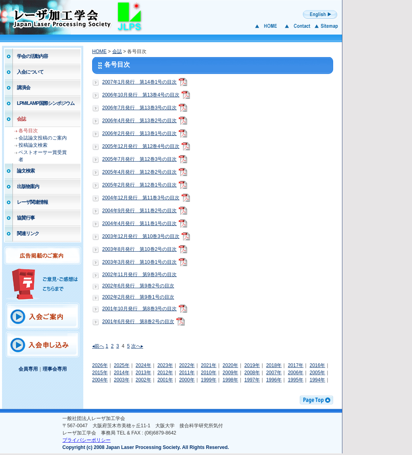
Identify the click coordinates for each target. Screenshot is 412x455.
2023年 (165, 365)
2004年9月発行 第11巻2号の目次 (139, 210)
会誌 (21, 119)
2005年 (317, 372)
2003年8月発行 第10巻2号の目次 (139, 249)
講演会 (23, 87)
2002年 (143, 380)
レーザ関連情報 (32, 202)
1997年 (252, 380)
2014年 (122, 372)
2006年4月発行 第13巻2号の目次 (139, 120)
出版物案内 (28, 186)
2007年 (274, 372)
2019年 (252, 365)
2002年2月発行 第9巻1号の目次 (138, 297)
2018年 (274, 365)
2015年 (100, 372)
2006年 (295, 372)
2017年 (295, 365)
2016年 (317, 365)
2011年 (187, 372)
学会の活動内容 (32, 56)
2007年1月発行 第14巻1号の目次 (139, 82)
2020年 (230, 365)
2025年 (122, 365)
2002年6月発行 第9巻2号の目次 (138, 286)
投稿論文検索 (33, 145)
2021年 (208, 365)
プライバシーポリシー (86, 440)
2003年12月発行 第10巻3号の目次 (140, 236)
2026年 (100, 365)
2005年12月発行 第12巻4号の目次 (140, 146)
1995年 (295, 380)
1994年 (317, 380)
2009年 (230, 372)
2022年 (187, 365)
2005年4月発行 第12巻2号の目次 (139, 172)
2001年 (165, 380)
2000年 (187, 380)
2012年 (165, 372)
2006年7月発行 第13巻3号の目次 (139, 108)
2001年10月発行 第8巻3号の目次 (139, 309)
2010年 (208, 372)
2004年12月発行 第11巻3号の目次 (140, 198)
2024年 (143, 365)
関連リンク (28, 233)
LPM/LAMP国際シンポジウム (45, 103)
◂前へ (98, 346)
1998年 (230, 380)
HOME (99, 51)
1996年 (274, 380)
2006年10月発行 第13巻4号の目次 (140, 95)
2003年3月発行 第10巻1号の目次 (139, 262)
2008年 (252, 372)
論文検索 (26, 171)
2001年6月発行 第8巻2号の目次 (138, 321)
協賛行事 (26, 218)
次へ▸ (137, 346)
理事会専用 (55, 369)
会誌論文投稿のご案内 (43, 138)
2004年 (100, 380)
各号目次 (28, 130)
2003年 (122, 380)
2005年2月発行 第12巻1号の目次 (139, 185)
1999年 (208, 380)
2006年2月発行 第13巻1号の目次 (139, 133)
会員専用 (28, 369)
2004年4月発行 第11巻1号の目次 (139, 223)
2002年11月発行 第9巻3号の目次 (139, 274)
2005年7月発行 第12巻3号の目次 (139, 159)
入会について (30, 72)
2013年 (143, 372)
